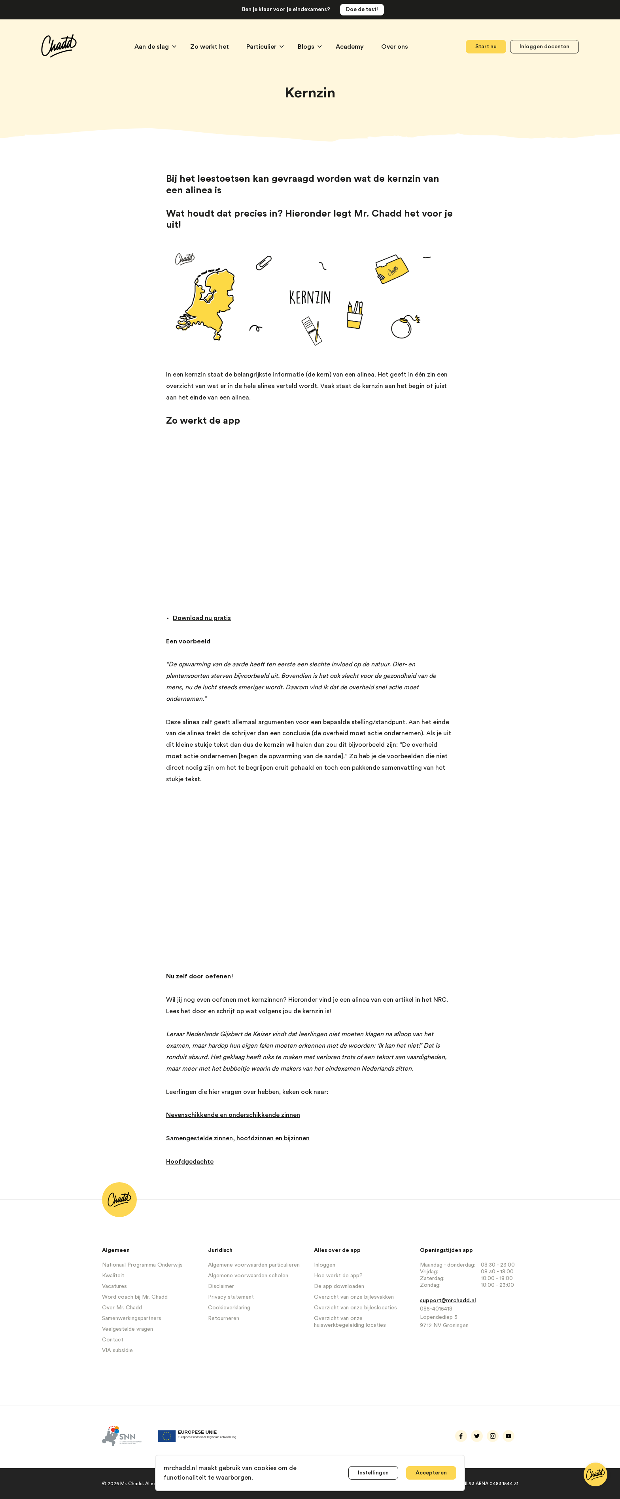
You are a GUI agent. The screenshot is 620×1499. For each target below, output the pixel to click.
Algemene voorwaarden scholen (248, 1275)
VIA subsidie (117, 1350)
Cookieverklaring (229, 1308)
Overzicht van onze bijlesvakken (354, 1297)
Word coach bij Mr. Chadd (135, 1297)
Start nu (486, 46)
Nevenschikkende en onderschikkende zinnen (233, 1115)
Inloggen (324, 1265)
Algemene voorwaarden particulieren (254, 1265)
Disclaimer (221, 1286)
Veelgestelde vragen (127, 1329)
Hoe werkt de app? (338, 1275)
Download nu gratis (202, 618)
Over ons (394, 47)
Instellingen (373, 1473)
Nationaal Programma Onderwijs (142, 1265)
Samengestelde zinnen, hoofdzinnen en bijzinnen (238, 1138)
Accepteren (431, 1473)
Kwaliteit (113, 1275)
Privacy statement (231, 1297)
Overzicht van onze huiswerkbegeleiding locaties (350, 1322)
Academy (350, 47)
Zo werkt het (210, 47)
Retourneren (223, 1318)
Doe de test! (362, 9)
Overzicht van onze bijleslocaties (355, 1308)
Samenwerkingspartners (131, 1318)
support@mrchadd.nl (448, 1300)
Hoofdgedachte (190, 1161)
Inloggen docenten (544, 46)
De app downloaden (339, 1286)
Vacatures (114, 1286)
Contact (112, 1340)
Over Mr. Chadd (122, 1308)
